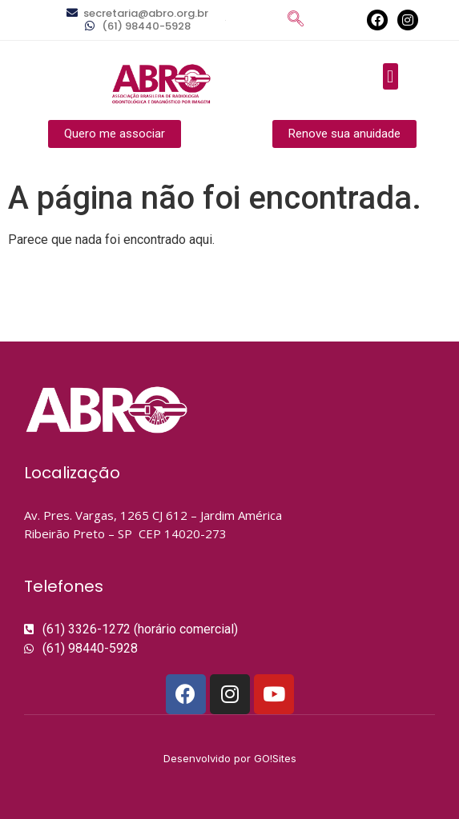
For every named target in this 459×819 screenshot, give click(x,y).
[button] (390, 76)
